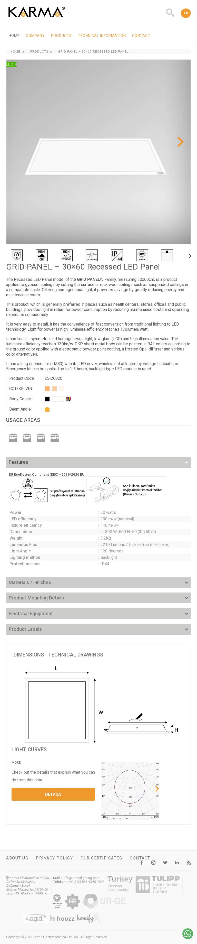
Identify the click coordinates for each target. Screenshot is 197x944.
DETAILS (53, 794)
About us (17, 858)
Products (61, 36)
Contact (141, 36)
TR (185, 13)
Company (35, 36)
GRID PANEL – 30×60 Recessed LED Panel (93, 51)
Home (14, 36)
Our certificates (101, 858)
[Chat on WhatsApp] (187, 937)
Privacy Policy (54, 858)
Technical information (102, 36)
